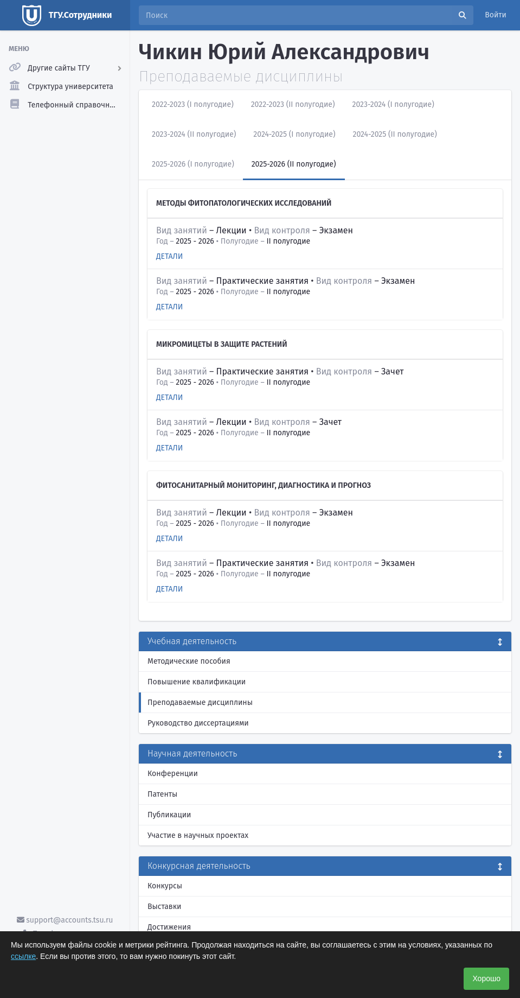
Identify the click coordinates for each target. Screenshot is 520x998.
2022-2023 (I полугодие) (193, 104)
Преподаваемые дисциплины (200, 702)
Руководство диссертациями (198, 723)
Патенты (162, 794)
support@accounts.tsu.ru (65, 920)
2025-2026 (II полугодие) (294, 164)
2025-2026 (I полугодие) (193, 164)
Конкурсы (164, 886)
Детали (169, 256)
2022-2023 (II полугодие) (293, 104)
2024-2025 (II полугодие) (394, 134)
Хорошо (486, 978)
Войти (495, 15)
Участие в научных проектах (197, 835)
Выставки (164, 906)
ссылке (23, 956)
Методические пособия (188, 661)
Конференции (172, 773)
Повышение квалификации (196, 681)
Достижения (169, 927)
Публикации (169, 814)
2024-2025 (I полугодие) (294, 134)
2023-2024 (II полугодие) (194, 134)
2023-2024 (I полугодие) (393, 104)
